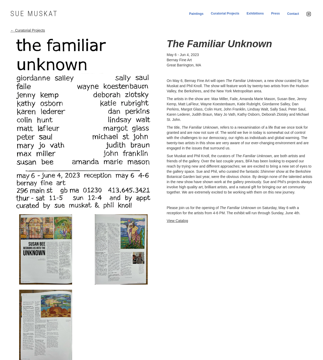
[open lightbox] (83, 123)
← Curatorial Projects (27, 30)
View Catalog (177, 221)
